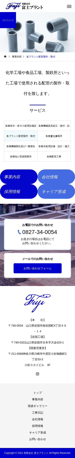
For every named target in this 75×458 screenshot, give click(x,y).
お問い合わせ (37, 439)
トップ (37, 392)
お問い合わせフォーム (38, 268)
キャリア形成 (37, 432)
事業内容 (37, 399)
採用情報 (37, 425)
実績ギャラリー (37, 406)
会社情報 (37, 419)
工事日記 (37, 412)
